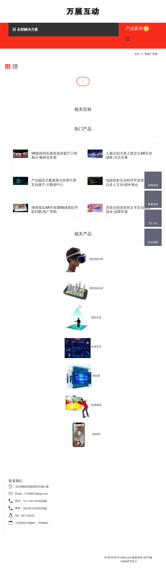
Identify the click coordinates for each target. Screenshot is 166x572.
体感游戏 (96, 404)
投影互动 (96, 317)
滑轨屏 (96, 375)
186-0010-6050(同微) (35, 508)
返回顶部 (153, 242)
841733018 (27, 515)
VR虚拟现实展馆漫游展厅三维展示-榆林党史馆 (54, 155)
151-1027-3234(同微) (35, 501)
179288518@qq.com (36, 493)
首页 (137, 54)
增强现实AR (96, 288)
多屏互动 (96, 346)
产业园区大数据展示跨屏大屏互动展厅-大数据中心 (53, 182)
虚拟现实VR (96, 259)
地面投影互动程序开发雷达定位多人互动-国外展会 (128, 182)
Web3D (96, 434)
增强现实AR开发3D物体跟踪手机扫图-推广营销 (54, 210)
